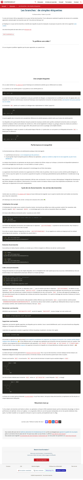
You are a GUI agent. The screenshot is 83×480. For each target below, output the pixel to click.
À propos (8, 467)
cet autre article (8, 297)
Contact (76, 2)
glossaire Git (28, 29)
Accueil (4, 6)
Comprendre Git (8, 2)
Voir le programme (41, 461)
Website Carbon (60, 471)
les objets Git (19, 85)
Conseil (61, 2)
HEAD (28, 194)
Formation (68, 2)
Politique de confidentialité (55, 467)
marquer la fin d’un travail (33, 353)
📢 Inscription (24, 471)
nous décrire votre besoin (58, 435)
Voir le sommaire (7, 34)
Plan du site (74, 467)
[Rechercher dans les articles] (35, 2)
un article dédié (29, 397)
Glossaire (40, 2)
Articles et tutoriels (51, 2)
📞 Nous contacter (38, 471)
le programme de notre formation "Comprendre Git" (34, 437)
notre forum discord (70, 437)
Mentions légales (36, 467)
